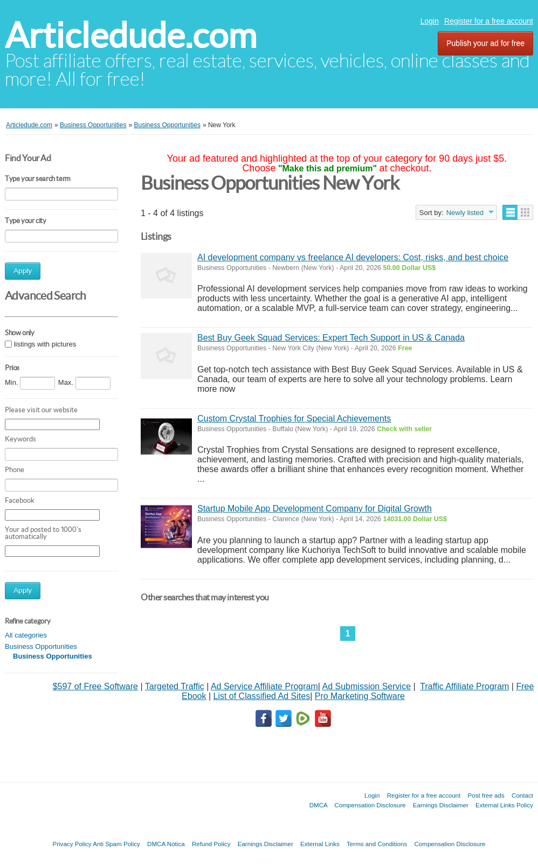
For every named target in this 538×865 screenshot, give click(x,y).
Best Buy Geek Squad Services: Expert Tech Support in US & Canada (331, 337)
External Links (320, 843)
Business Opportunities (41, 646)
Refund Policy (211, 843)
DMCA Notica (166, 843)
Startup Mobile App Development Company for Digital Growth (314, 508)
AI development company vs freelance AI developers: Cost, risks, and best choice (352, 257)
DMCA (318, 804)
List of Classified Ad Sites (261, 696)
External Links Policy (504, 804)
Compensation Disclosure (369, 804)
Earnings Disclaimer (440, 804)
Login (429, 21)
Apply (22, 271)
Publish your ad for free (485, 43)
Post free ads (485, 795)
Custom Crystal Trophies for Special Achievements (294, 418)
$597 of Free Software (95, 686)
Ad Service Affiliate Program (264, 686)
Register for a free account (488, 21)
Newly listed (465, 213)
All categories (26, 635)
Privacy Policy (71, 843)
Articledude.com (131, 35)
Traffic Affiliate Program (464, 686)
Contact (522, 795)
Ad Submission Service (366, 686)
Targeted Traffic (174, 686)
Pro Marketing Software (360, 696)
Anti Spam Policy (116, 843)
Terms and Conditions (377, 843)
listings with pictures (45, 344)
